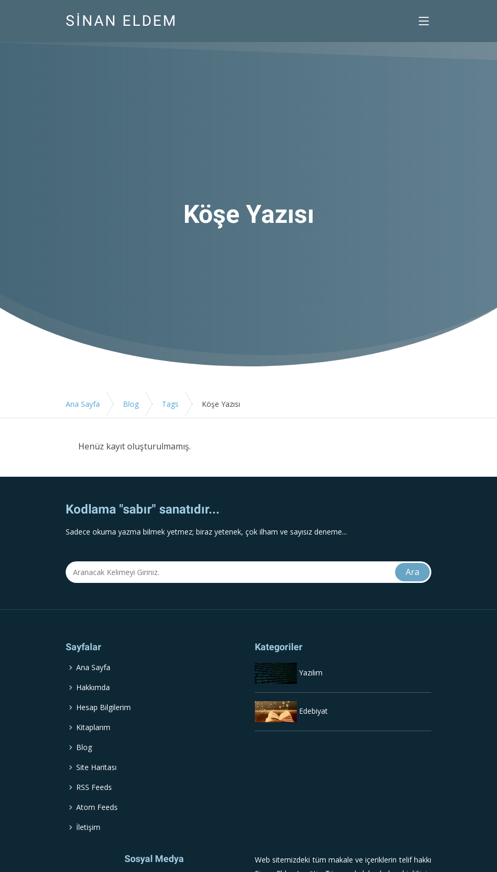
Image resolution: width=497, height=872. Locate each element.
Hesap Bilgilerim (103, 707)
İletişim (88, 827)
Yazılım (311, 673)
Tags (170, 404)
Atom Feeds (97, 807)
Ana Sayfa (83, 404)
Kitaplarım (93, 727)
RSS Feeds (94, 787)
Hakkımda (93, 687)
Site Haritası (96, 767)
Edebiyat (313, 711)
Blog (131, 404)
